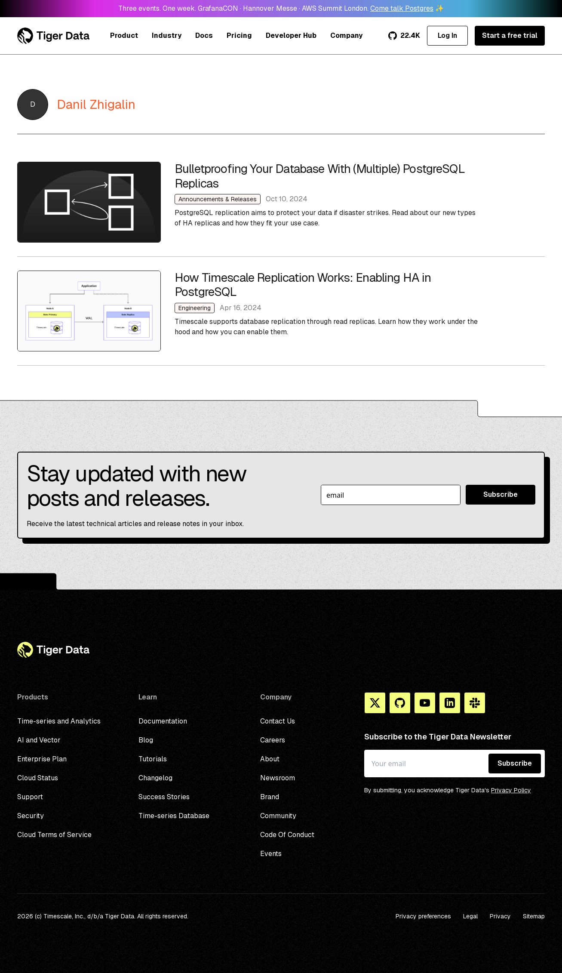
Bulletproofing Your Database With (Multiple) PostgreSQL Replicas (281, 202)
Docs (204, 35)
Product (124, 35)
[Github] (400, 703)
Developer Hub (291, 35)
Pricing (239, 35)
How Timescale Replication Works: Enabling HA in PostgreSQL (281, 311)
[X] (375, 703)
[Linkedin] (450, 703)
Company (346, 35)
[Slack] (474, 703)
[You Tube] (425, 703)
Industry (166, 35)
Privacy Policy (511, 790)
